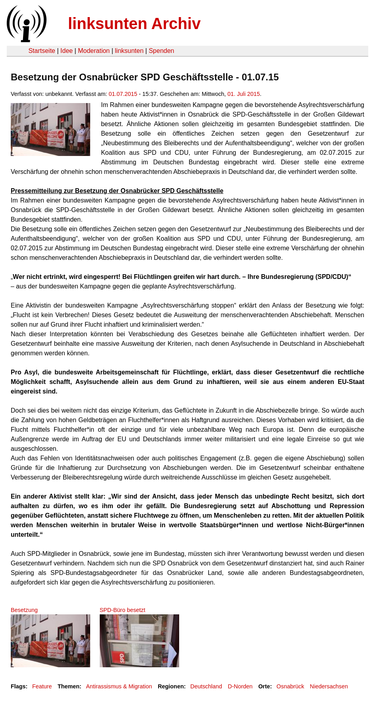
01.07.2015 (122, 94)
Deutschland (206, 686)
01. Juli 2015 (244, 94)
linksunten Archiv (134, 23)
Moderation (94, 50)
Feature (42, 686)
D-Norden (240, 686)
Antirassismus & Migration (119, 686)
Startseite (41, 50)
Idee (66, 50)
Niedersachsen (329, 686)
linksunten (129, 50)
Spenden (161, 50)
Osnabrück (290, 686)
